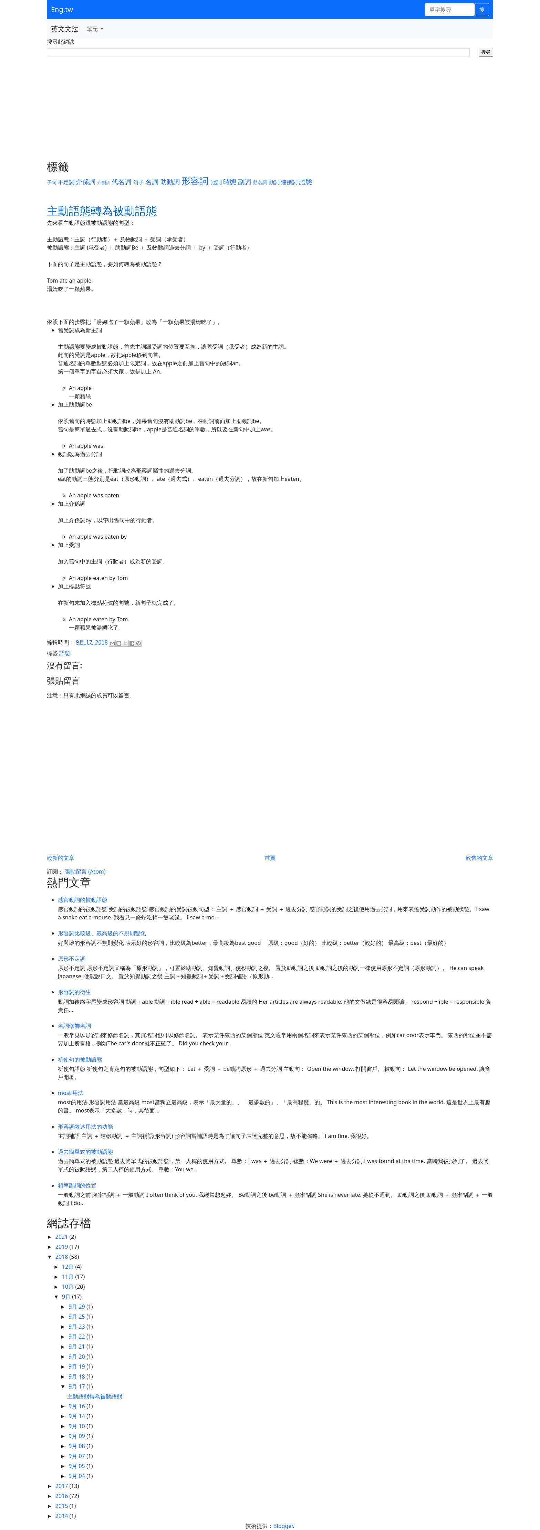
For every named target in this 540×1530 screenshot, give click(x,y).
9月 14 (77, 1416)
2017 (62, 1486)
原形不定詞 (71, 958)
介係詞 (85, 181)
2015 (62, 1506)
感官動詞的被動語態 (82, 900)
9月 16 (77, 1406)
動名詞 (260, 182)
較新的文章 (60, 858)
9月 (67, 1296)
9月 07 (77, 1456)
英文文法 (65, 28)
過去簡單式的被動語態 (85, 1152)
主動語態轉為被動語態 (94, 1396)
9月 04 (77, 1476)
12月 (68, 1266)
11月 (68, 1276)
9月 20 (77, 1356)
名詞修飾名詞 (74, 1026)
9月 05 (77, 1466)
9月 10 (77, 1426)
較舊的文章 (479, 858)
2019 (62, 1247)
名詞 (151, 181)
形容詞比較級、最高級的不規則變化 (102, 933)
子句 (51, 182)
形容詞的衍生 (74, 992)
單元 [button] (93, 29)
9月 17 (77, 1386)
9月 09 (77, 1436)
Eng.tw (62, 9)
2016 (62, 1496)
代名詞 (121, 181)
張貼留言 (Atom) (85, 871)
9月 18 (77, 1376)
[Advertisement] (270, 108)
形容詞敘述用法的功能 (85, 1126)
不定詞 (66, 182)
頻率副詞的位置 (77, 1185)
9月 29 (77, 1306)
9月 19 (77, 1366)
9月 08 (77, 1446)
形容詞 (194, 181)
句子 (138, 182)
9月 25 (77, 1316)
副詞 (244, 181)
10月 (68, 1286)
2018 (62, 1256)
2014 (62, 1516)
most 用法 (70, 1093)
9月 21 (77, 1346)
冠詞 (216, 182)
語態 (305, 181)
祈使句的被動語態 (80, 1059)
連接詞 (289, 182)
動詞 (274, 182)
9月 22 (77, 1336)
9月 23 (77, 1326)
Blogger (283, 1526)
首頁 (270, 858)
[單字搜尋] (450, 9)
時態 (229, 181)
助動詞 (170, 181)
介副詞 (104, 182)
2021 (62, 1237)
